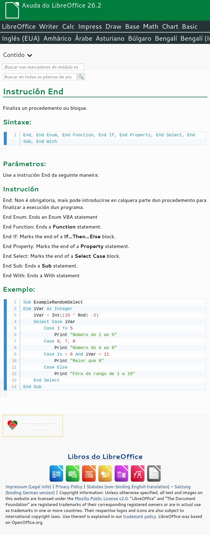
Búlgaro (139, 38)
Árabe (83, 38)
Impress (90, 26)
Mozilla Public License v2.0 (101, 497)
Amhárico (57, 38)
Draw (113, 26)
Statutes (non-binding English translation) (127, 485)
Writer (48, 26)
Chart (169, 26)
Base (132, 26)
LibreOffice (18, 26)
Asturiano (110, 38)
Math (151, 26)
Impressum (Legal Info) (28, 485)
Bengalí (166, 38)
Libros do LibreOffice (105, 455)
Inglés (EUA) (21, 38)
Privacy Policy (68, 485)
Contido (14, 54)
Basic (190, 26)
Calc (68, 26)
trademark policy (139, 515)
